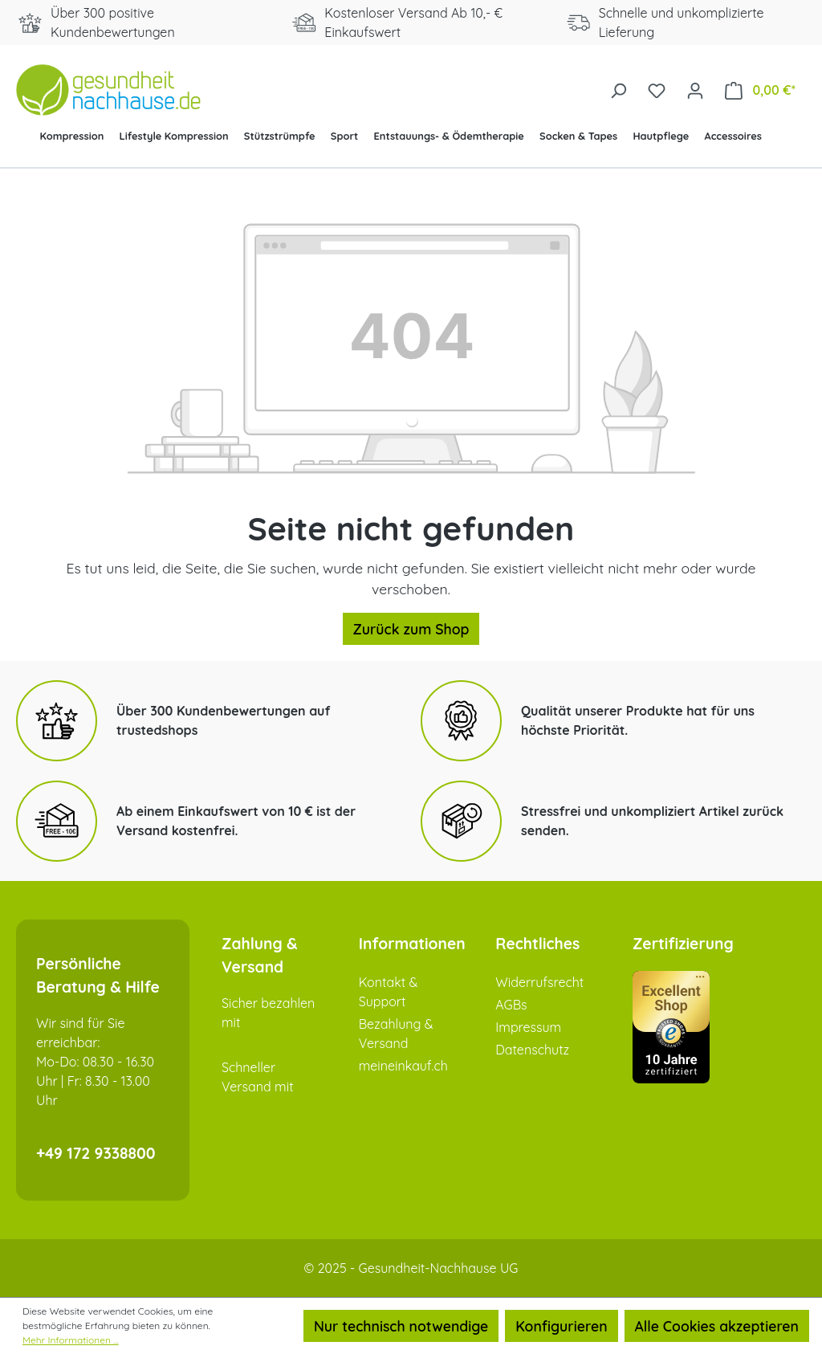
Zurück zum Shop (411, 629)
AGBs (511, 1005)
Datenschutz (532, 1050)
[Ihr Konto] (695, 89)
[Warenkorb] (760, 89)
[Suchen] (618, 89)
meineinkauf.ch (403, 1066)
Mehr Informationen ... (70, 1340)
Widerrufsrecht (539, 982)
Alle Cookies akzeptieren (717, 1326)
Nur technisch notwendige (401, 1326)
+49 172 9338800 (96, 1153)
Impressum (528, 1027)
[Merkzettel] (656, 89)
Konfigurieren (561, 1326)
